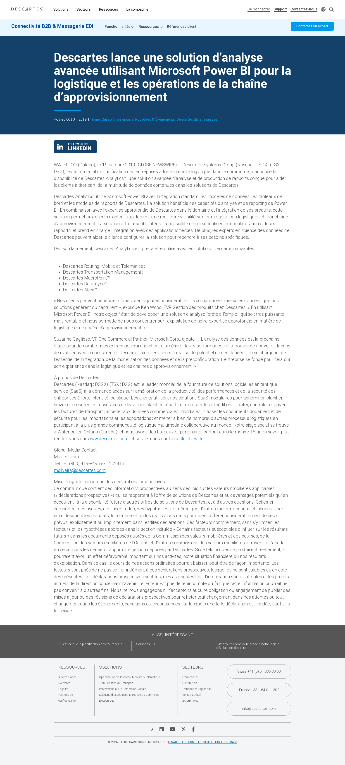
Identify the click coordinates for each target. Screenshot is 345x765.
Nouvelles (64, 683)
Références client (181, 29)
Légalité (63, 689)
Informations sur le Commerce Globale (122, 689)
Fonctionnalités (119, 29)
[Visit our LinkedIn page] (75, 151)
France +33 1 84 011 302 (259, 690)
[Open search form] (331, 9)
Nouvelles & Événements (155, 119)
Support (280, 9)
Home (95, 119)
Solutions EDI (145, 644)
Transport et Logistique (196, 689)
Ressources (108, 9)
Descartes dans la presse (196, 119)
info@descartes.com (259, 708)
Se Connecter (258, 9)
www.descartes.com (108, 438)
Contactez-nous (303, 9)
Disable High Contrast (220, 742)
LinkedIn (177, 438)
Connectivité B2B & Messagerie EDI (52, 29)
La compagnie (137, 9)
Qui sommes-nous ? (117, 119)
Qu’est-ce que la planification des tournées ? (90, 644)
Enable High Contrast (186, 742)
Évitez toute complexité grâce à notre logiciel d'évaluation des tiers (248, 646)
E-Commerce (190, 700)
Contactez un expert (312, 29)
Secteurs (83, 9)
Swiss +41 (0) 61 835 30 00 (259, 671)
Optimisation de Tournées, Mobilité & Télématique (129, 677)
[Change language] (323, 9)
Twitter (198, 438)
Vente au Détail (191, 694)
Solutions (60, 9)
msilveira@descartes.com (80, 470)
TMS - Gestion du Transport (116, 683)
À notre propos (67, 677)
